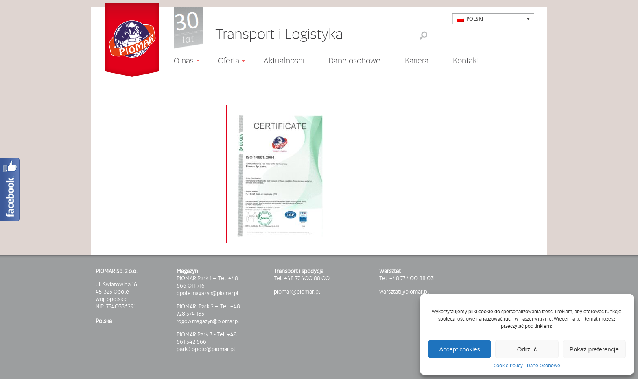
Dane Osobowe (543, 365)
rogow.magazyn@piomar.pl (208, 321)
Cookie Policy (508, 365)
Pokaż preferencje (594, 349)
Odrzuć (527, 349)
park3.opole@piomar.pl (206, 349)
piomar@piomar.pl (297, 291)
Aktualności (284, 60)
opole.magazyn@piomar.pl (207, 293)
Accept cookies (459, 349)
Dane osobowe (354, 60)
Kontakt (466, 60)
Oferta (225, 61)
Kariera (416, 60)
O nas (181, 61)
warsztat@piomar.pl (404, 291)
